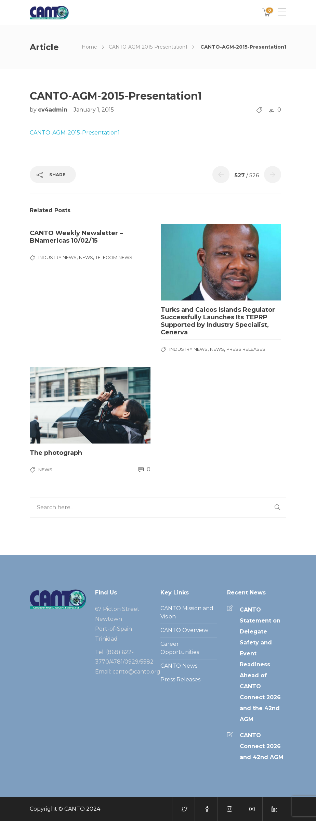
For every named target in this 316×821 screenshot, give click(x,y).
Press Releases (245, 349)
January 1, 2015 (94, 109)
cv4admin (53, 109)
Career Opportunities (179, 648)
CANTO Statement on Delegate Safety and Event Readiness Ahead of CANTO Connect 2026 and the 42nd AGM (260, 664)
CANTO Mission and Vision (186, 612)
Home (89, 47)
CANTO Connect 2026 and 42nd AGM (262, 746)
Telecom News (113, 257)
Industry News (57, 257)
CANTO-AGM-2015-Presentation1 (148, 47)
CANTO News (178, 666)
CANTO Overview (184, 630)
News (86, 257)
